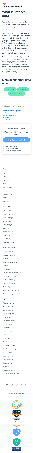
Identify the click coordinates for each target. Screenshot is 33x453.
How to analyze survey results (12, 111)
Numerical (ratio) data (16, 93)
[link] (7, 384)
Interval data (7, 117)
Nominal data (10, 89)
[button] (16, 187)
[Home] (16, 393)
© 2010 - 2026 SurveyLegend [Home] (16, 390)
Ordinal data (23, 89)
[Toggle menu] (28, 3)
